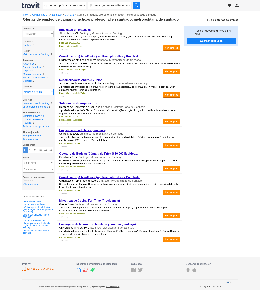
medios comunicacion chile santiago (36, 232)
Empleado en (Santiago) (82, 130)
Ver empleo (171, 47)
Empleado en (75, 29)
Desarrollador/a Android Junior (80, 79)
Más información (112, 286)
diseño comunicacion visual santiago (36, 216)
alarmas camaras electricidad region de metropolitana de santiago (37, 225)
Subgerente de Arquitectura (78, 103)
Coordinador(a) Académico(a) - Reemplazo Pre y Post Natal (99, 56)
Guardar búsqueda (211, 40)
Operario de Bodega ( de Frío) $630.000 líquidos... (98, 153)
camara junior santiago (34, 204)
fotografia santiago (32, 201)
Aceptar (217, 286)
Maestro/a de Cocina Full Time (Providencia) (89, 200)
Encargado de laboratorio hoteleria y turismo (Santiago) (97, 224)
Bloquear (205, 286)
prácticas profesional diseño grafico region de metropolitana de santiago (38, 209)
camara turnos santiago (34, 220)
